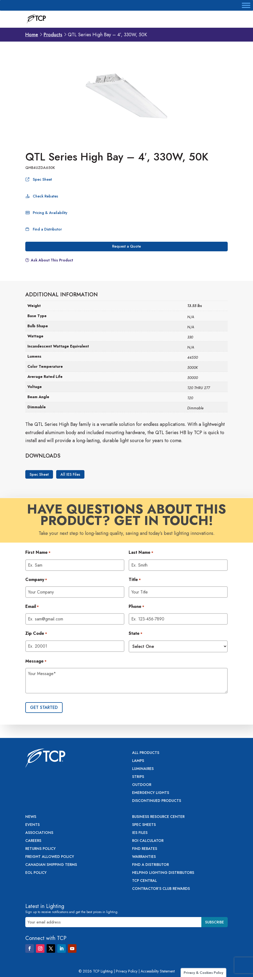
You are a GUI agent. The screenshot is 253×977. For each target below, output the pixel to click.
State (135, 633)
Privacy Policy (126, 971)
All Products (145, 753)
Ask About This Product (52, 260)
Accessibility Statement (158, 971)
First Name (38, 552)
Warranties (144, 857)
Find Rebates (144, 849)
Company (36, 580)
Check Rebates (45, 196)
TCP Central (144, 881)
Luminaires (143, 769)
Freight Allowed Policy (49, 857)
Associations (39, 833)
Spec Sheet (42, 179)
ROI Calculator (148, 841)
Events (32, 825)
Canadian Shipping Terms (51, 865)
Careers (33, 841)
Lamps (138, 761)
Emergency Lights (150, 793)
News (30, 817)
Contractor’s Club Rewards (161, 889)
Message (36, 661)
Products (53, 34)
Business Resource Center (158, 817)
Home (31, 34)
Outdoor (141, 785)
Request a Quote (126, 246)
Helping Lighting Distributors (163, 873)
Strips (138, 777)
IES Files (140, 833)
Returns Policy (40, 849)
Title (135, 580)
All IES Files (70, 474)
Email (32, 607)
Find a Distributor (47, 229)
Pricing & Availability (50, 212)
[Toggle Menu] (246, 5)
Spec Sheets (144, 825)
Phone (136, 607)
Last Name (141, 552)
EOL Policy (36, 873)
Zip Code (36, 633)
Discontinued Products (156, 801)
